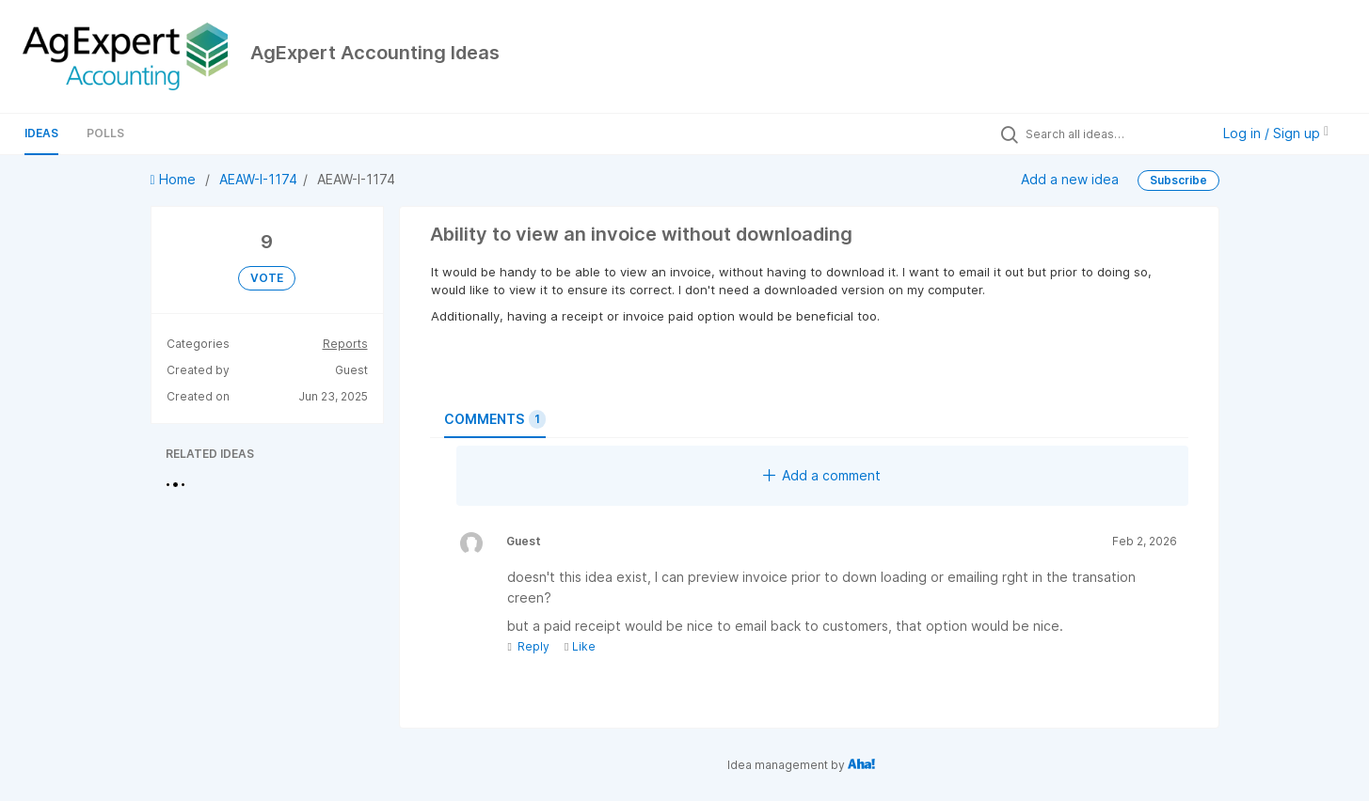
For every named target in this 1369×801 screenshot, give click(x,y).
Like (580, 646)
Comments (495, 419)
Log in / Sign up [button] (1276, 133)
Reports (345, 344)
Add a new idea (1070, 179)
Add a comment (822, 475)
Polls (105, 133)
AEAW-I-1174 (258, 179)
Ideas (41, 133)
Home (175, 179)
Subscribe (1178, 180)
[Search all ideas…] (1113, 133)
